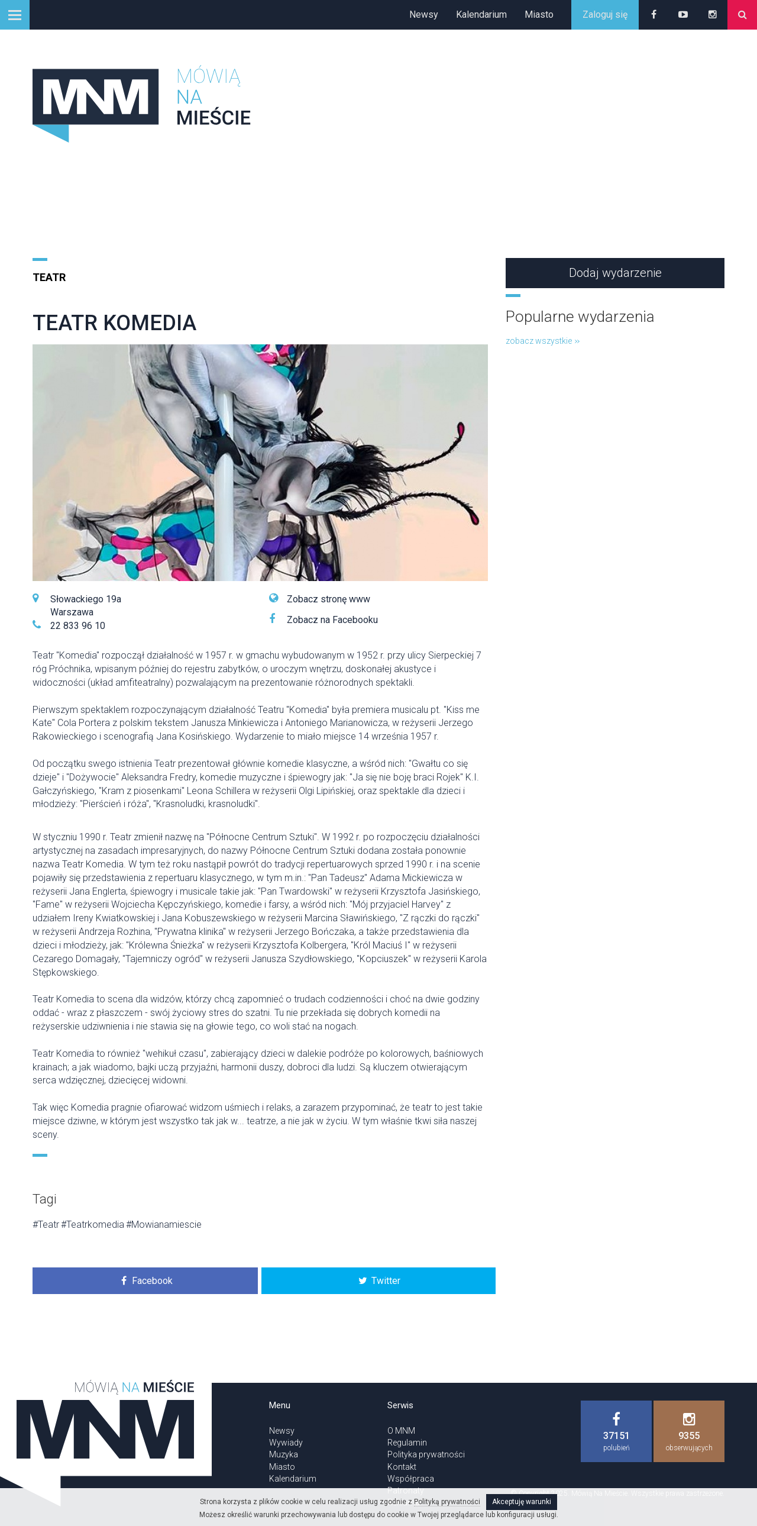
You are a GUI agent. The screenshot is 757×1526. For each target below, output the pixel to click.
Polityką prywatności (447, 1502)
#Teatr (46, 1224)
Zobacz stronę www (328, 599)
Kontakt (401, 1467)
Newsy (423, 14)
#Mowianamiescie (164, 1224)
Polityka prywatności (426, 1454)
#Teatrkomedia (92, 1224)
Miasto (539, 14)
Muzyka (283, 1454)
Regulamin (407, 1442)
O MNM (401, 1430)
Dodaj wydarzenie (615, 273)
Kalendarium (481, 14)
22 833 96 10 (77, 625)
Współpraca (410, 1478)
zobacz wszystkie (543, 341)
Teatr (49, 277)
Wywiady (286, 1442)
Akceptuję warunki (521, 1502)
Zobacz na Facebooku (332, 619)
